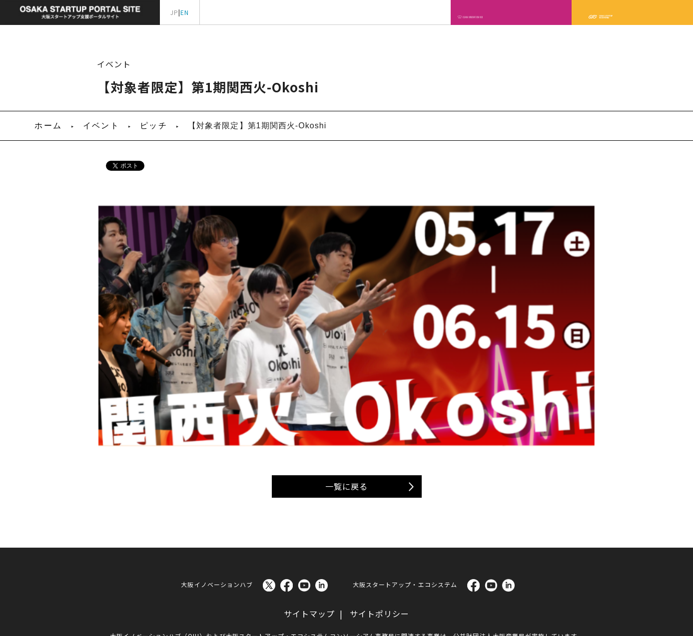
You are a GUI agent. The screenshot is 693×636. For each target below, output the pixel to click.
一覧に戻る (346, 436)
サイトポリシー (379, 563)
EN (184, 12)
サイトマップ (309, 563)
